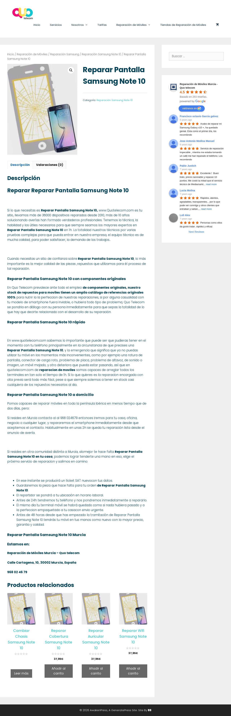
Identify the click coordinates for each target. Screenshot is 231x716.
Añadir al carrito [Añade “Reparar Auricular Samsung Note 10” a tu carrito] (96, 671)
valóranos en (191, 108)
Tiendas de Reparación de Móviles (183, 25)
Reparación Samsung (64, 54)
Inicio (37, 25)
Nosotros (82, 24)
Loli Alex (185, 215)
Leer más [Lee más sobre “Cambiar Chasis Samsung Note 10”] (21, 673)
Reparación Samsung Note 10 (101, 54)
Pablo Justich (188, 165)
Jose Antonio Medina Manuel (197, 141)
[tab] (20, 165)
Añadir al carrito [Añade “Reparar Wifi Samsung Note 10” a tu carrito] (133, 671)
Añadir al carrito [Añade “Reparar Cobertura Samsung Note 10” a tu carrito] (59, 671)
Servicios (56, 25)
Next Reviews (196, 231)
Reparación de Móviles (135, 24)
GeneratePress (121, 710)
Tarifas (102, 25)
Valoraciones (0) (49, 165)
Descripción (20, 165)
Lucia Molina (187, 190)
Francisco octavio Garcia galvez (199, 116)
